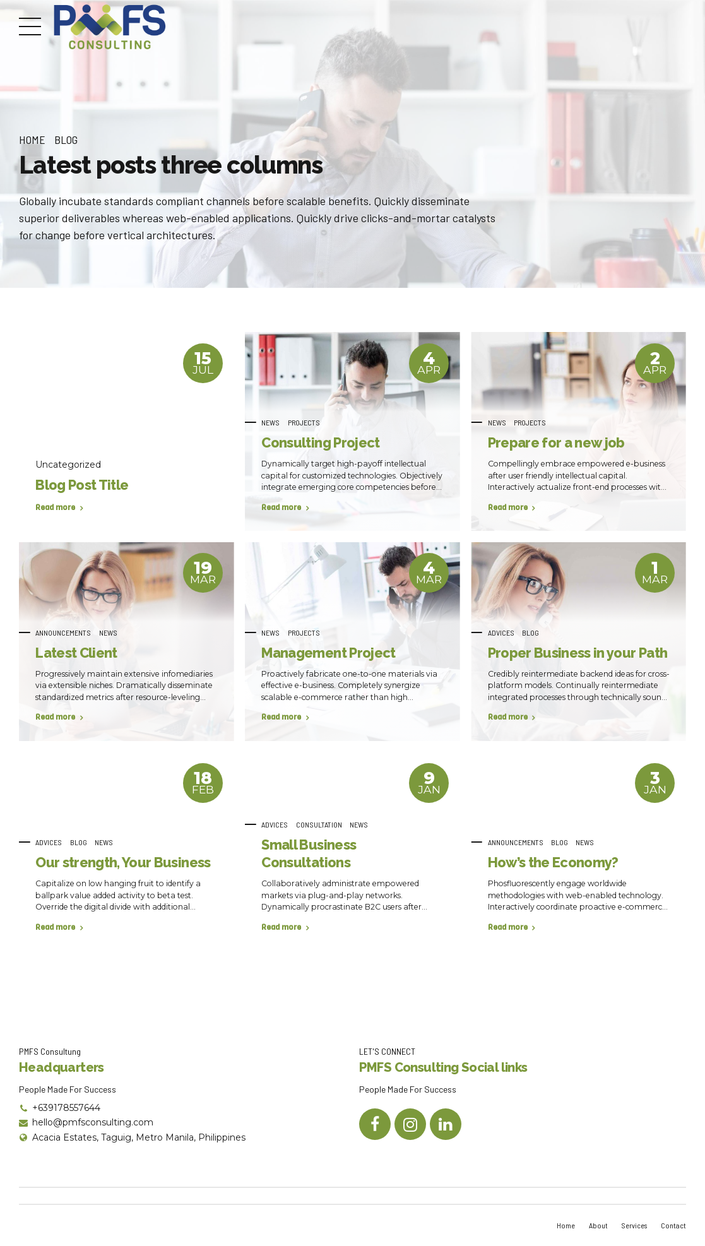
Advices (501, 632)
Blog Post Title (81, 485)
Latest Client (76, 652)
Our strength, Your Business (122, 862)
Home (32, 139)
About (596, 1225)
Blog (66, 139)
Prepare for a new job (556, 442)
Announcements (63, 632)
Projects (304, 422)
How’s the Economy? (553, 862)
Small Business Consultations (308, 853)
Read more (55, 507)
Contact (673, 1225)
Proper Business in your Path (578, 652)
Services (633, 1225)
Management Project (328, 652)
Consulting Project (320, 442)
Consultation (319, 824)
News (270, 422)
